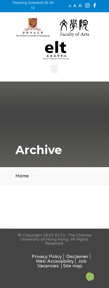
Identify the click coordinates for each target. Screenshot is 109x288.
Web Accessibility (55, 261)
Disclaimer (77, 256)
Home (22, 176)
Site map (72, 266)
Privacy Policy (47, 256)
